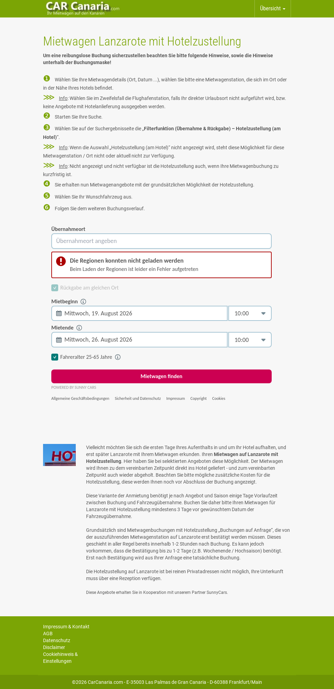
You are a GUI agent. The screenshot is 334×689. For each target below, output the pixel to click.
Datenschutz (56, 640)
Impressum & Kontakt (66, 626)
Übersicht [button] (272, 8)
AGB (48, 633)
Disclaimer (54, 647)
